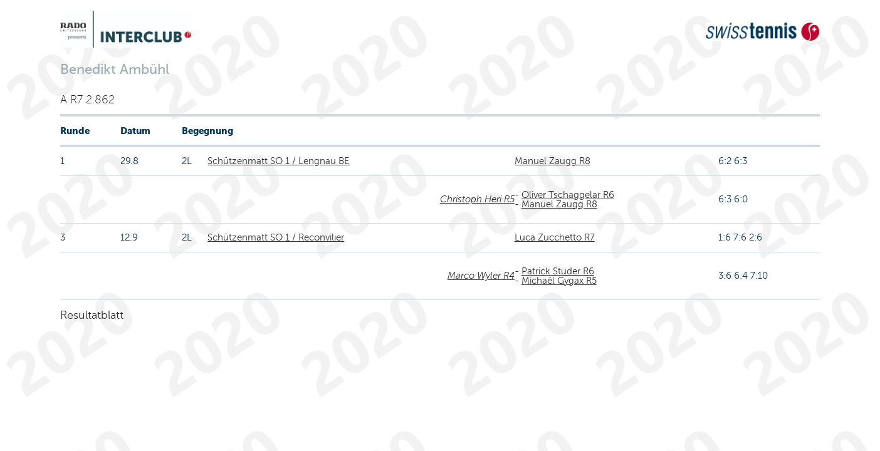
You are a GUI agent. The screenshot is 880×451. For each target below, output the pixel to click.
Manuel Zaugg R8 (552, 161)
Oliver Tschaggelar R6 (567, 195)
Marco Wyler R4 (481, 276)
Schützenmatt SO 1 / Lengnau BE (278, 161)
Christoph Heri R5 (477, 199)
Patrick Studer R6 (557, 271)
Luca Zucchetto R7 (555, 237)
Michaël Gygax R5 (559, 281)
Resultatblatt (91, 315)
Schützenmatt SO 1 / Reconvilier (275, 237)
